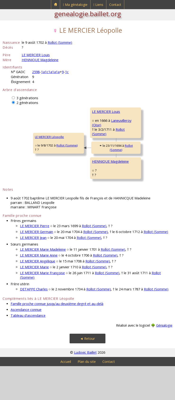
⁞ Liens (98, 4)
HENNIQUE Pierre (133, 168)
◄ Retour (87, 372)
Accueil (65, 395)
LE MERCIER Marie (34, 301)
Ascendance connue (26, 343)
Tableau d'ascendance (28, 349)
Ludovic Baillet (85, 386)
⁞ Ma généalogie (75, 4)
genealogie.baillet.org (87, 13)
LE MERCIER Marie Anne (39, 289)
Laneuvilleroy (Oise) (94, 134)
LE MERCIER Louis (36, 55)
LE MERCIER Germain (36, 265)
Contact (115, 4)
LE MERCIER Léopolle (20, 154)
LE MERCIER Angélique (37, 295)
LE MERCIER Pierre (34, 259)
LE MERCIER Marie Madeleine (43, 283)
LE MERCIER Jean (33, 271)
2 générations (27, 102)
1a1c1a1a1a (50, 72)
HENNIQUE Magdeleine (40, 60)
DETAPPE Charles (34, 323)
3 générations (27, 98)
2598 (36, 72)
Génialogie (164, 359)
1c (67, 72)
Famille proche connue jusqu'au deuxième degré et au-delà (57, 337)
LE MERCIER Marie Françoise (42, 307)
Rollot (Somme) (60, 42)
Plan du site (87, 395)
